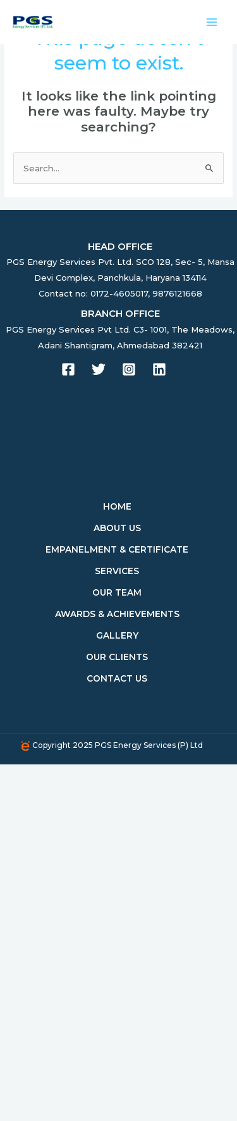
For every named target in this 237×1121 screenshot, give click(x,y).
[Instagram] (129, 369)
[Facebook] (68, 369)
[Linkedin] (159, 369)
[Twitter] (99, 369)
